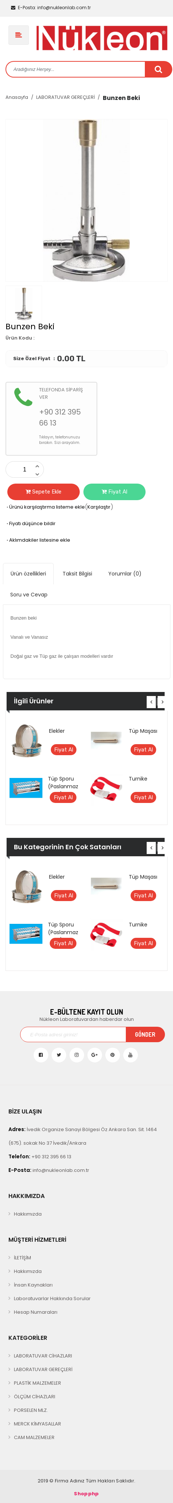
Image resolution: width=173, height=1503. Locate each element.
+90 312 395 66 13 (39, 1156)
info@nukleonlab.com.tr (51, 7)
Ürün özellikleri (28, 573)
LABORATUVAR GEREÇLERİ (65, 97)
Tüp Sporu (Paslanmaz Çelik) (63, 786)
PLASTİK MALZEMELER (37, 1383)
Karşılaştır (98, 506)
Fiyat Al (114, 491)
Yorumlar (125, 573)
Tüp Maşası (143, 731)
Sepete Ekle (43, 491)
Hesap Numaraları (35, 1312)
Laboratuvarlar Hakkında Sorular (52, 1298)
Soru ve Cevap (29, 594)
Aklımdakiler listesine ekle (37, 540)
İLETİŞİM (22, 1257)
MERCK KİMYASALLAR (37, 1423)
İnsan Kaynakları (33, 1284)
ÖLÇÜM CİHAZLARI (34, 1396)
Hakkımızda (28, 1213)
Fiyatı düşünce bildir (30, 523)
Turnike (138, 778)
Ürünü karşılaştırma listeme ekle (45, 506)
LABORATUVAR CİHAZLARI (43, 1355)
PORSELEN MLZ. (31, 1410)
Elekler (57, 731)
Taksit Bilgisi (77, 573)
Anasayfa (16, 97)
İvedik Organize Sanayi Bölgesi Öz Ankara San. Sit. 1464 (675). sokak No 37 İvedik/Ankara (82, 1136)
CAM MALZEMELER (34, 1437)
